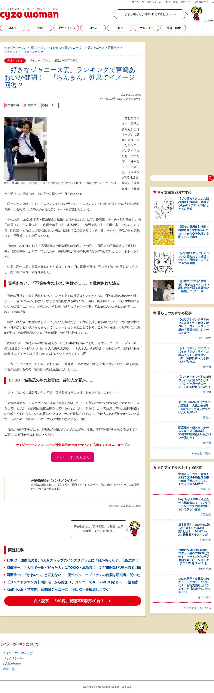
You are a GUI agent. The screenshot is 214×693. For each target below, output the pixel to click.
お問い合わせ (12, 663)
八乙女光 (206, 514)
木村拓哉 (13, 105)
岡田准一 (50, 105)
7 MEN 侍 (205, 539)
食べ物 (207, 366)
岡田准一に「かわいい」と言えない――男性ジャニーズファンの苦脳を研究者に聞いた (73, 575)
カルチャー (147, 28)
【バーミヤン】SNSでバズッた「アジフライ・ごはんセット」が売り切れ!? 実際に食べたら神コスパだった (193, 355)
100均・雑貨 (203, 338)
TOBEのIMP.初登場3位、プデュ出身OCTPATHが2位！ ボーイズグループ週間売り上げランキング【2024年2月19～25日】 (194, 556)
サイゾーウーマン (29, 14)
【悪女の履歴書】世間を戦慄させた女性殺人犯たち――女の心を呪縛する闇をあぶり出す (193, 231)
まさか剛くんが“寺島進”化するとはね (148, 14)
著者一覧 (9, 669)
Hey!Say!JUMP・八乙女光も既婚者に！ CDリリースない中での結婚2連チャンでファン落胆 (194, 504)
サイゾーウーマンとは (18, 653)
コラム (93, 28)
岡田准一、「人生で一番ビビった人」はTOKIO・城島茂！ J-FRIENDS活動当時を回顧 (73, 567)
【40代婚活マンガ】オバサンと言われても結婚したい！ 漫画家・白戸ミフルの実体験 (193, 258)
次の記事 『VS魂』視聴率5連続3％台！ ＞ (73, 601)
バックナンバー (13, 658)
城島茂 (32, 105)
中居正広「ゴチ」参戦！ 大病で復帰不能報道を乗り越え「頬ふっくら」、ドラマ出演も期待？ (195, 479)
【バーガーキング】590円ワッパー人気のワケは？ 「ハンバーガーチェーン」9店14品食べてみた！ (195, 382)
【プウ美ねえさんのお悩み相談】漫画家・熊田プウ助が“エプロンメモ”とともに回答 (193, 203)
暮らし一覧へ (202, 453)
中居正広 (206, 489)
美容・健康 (174, 28)
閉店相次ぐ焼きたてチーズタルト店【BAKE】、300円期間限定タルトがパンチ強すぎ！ (194, 432)
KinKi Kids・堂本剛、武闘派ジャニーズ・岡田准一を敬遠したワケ (57, 589)
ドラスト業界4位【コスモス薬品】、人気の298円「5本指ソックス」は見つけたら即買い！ (194, 407)
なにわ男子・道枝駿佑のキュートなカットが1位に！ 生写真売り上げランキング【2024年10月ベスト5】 (194, 585)
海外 (120, 28)
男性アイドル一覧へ (198, 608)
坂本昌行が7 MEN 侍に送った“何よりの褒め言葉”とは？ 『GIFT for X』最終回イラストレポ (194, 529)
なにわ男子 (204, 597)
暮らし (13, 28)
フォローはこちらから (73, 457)
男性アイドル (66, 28)
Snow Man (205, 568)
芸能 (40, 28)
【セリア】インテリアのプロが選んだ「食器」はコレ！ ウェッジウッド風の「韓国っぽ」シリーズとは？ (193, 326)
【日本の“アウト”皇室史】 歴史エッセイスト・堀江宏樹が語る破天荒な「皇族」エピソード (194, 286)
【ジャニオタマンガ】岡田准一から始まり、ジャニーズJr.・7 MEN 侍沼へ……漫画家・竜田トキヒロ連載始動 (91, 582)
